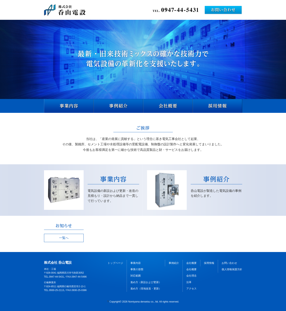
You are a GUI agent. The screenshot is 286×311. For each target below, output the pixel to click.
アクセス (191, 288)
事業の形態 (136, 269)
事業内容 (135, 263)
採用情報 (209, 263)
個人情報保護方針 (232, 269)
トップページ (115, 263)
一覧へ (64, 238)
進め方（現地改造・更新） (145, 288)
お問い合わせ (229, 263)
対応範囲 (135, 275)
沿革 (188, 282)
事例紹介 (174, 263)
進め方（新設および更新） (145, 282)
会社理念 (191, 275)
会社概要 (191, 263)
